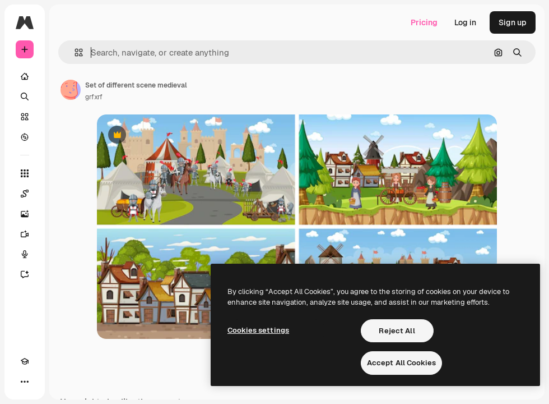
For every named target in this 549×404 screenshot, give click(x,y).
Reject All (397, 331)
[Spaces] (25, 194)
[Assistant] (25, 274)
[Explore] (25, 137)
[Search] (25, 96)
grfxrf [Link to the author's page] (94, 97)
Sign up (513, 22)
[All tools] (25, 173)
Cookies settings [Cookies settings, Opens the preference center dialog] (258, 330)
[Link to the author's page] (71, 90)
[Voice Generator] (25, 254)
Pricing (424, 22)
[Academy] (25, 361)
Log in (465, 22)
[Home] (25, 76)
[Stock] (25, 117)
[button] (74, 52)
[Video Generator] (25, 234)
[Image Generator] (25, 214)
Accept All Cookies (401, 363)
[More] (25, 382)
